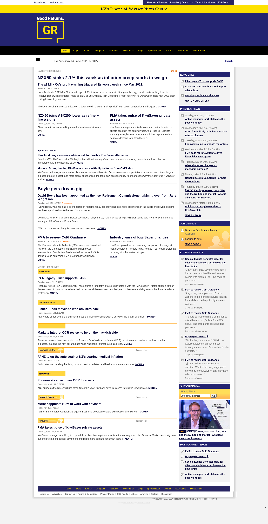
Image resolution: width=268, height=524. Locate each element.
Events (87, 50)
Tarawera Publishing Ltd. (186, 499)
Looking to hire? (193, 239)
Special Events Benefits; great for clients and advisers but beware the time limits (205, 263)
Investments (128, 50)
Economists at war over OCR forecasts (66, 380)
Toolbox (155, 494)
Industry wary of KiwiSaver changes (139, 237)
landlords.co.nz (57, 2)
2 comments (67, 203)
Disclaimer (166, 494)
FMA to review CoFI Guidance (62, 237)
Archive (144, 494)
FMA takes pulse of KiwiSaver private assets (70, 427)
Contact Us (187, 2)
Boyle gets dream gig (60, 188)
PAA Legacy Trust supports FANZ (62, 278)
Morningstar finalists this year (202, 95)
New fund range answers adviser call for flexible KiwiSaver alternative (83, 155)
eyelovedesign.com (143, 502)
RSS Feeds (223, 2)
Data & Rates (199, 50)
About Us (44, 494)
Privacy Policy (107, 494)
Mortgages (99, 50)
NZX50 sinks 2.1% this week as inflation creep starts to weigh (102, 77)
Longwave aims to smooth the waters (206, 144)
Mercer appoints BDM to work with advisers (69, 404)
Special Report (155, 50)
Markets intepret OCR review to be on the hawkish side (78, 332)
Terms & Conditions (205, 2)
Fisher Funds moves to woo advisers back (68, 309)
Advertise (174, 2)
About (157, 2)
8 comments (65, 241)
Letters (134, 494)
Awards (169, 50)
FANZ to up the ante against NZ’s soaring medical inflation (80, 356)
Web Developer (128, 502)
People (75, 50)
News (65, 50)
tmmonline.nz (40, 2)
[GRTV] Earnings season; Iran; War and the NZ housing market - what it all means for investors (205, 194)
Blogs (140, 50)
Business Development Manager (202, 230)
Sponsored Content (47, 150)
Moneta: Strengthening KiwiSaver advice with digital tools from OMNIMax (85, 168)
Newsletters (183, 50)
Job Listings (188, 223)
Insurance (113, 50)
